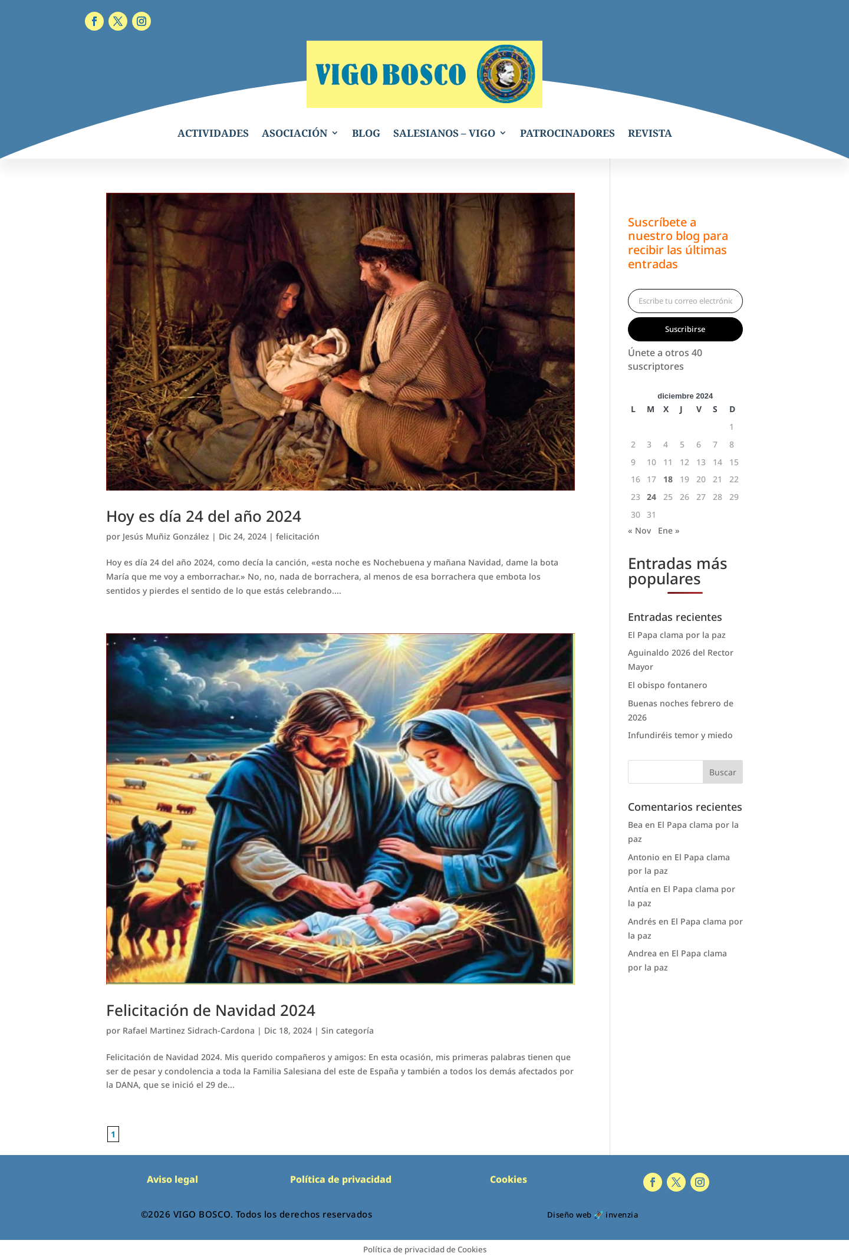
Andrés (642, 921)
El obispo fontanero (668, 684)
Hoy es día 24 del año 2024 (203, 516)
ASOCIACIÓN (294, 133)
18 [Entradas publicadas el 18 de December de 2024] (668, 479)
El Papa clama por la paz (677, 634)
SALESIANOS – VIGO (444, 133)
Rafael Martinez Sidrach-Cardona (189, 1030)
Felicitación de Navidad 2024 (210, 1010)
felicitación (298, 536)
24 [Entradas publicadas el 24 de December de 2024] (651, 496)
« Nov (639, 530)
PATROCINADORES (567, 133)
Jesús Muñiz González (166, 536)
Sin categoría (347, 1030)
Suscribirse (685, 329)
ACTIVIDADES (213, 133)
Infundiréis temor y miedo (680, 735)
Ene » (669, 530)
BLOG (366, 133)
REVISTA (650, 133)
